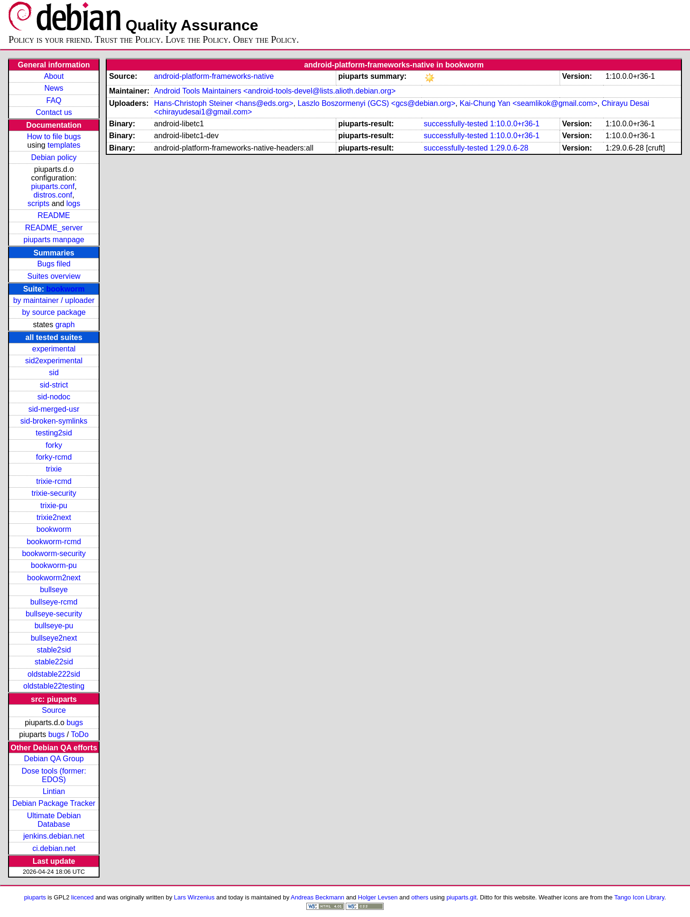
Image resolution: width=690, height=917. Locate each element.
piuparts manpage (54, 240)
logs (73, 203)
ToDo (79, 734)
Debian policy (54, 157)
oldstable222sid (54, 674)
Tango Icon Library (639, 897)
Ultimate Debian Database (54, 820)
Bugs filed (53, 264)
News (54, 88)
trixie (54, 469)
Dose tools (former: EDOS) (54, 775)
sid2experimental (54, 361)
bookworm (65, 289)
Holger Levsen (378, 897)
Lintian (54, 791)
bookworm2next (54, 578)
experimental (54, 349)
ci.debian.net (53, 848)
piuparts (35, 897)
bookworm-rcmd (54, 542)
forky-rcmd (54, 457)
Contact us (54, 112)
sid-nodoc (53, 397)
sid (53, 373)
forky (54, 445)
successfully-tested (456, 124)
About (54, 76)
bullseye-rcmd (54, 602)
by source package (53, 312)
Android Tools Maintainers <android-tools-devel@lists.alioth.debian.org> (275, 91)
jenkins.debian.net (53, 836)
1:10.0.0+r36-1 (515, 124)
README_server (54, 228)
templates (63, 145)
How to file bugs (54, 136)
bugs (74, 722)
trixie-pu (53, 505)
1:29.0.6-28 (509, 148)
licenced (82, 897)
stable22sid (54, 662)
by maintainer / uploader (54, 300)
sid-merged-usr (54, 409)
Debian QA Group (53, 759)
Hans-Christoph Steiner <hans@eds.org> (224, 103)
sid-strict (54, 385)
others (419, 897)
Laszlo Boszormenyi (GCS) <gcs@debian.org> (376, 103)
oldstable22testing (53, 686)
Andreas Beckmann (317, 897)
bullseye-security (54, 614)
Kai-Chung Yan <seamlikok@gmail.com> (528, 103)
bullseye (54, 590)
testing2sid (54, 433)
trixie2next (54, 517)
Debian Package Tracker (53, 803)
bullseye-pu (54, 626)
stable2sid (54, 650)
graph (65, 325)
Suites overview (54, 276)
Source (54, 710)
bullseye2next (54, 638)
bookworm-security (53, 553)
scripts (38, 203)
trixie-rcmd (54, 481)
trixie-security (53, 493)
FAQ (54, 100)
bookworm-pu (54, 565)
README (53, 215)
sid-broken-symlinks (53, 421)
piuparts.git (461, 897)
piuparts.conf (53, 186)
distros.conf (52, 195)
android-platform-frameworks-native (214, 76)
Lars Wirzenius (194, 897)
